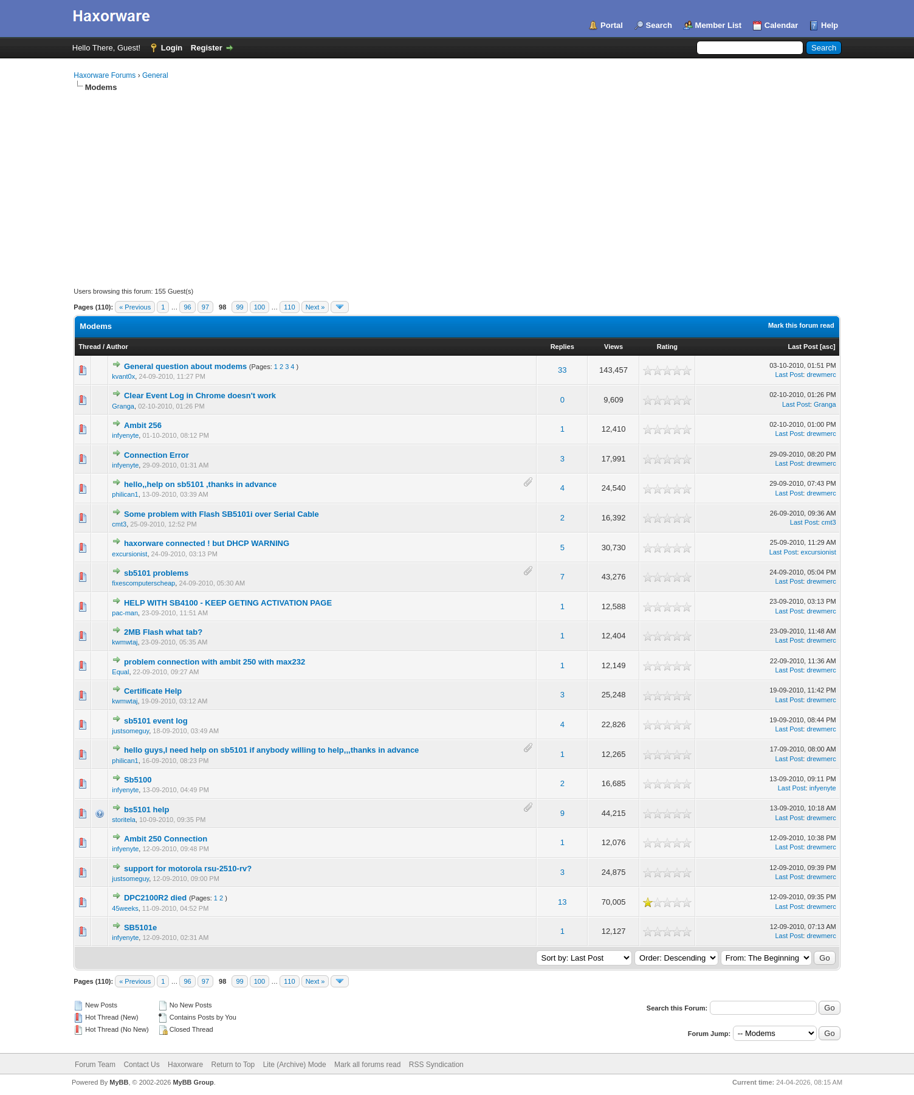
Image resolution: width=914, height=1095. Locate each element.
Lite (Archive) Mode (294, 1064)
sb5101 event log (156, 720)
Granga (123, 406)
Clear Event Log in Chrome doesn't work (200, 395)
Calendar (782, 25)
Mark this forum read (801, 325)
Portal (611, 25)
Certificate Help (153, 691)
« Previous (135, 307)
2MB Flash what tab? (163, 632)
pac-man (125, 613)
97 (205, 307)
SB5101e (140, 927)
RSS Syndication (436, 1064)
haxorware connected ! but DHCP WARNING (206, 543)
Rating (667, 346)
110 (289, 307)
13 (562, 902)
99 (239, 307)
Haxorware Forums (105, 75)
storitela (124, 819)
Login (171, 47)
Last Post (803, 346)
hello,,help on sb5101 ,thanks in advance (200, 484)
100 (259, 307)
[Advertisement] (457, 184)
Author (117, 346)
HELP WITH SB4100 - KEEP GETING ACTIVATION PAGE (228, 602)
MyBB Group (193, 1082)
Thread (89, 346)
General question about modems (185, 366)
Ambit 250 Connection (165, 838)
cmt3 (119, 524)
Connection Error (156, 455)
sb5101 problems (156, 573)
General (155, 75)
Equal (120, 671)
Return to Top (233, 1064)
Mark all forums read (367, 1064)
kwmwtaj (124, 642)
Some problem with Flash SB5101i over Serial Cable (221, 514)
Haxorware (185, 1064)
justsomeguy (130, 730)
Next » (315, 307)
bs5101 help (146, 809)
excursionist (129, 554)
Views (613, 346)
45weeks (125, 908)
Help (829, 25)
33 (562, 370)
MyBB (118, 1082)
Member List (718, 25)
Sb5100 (138, 779)
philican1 (125, 494)
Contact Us (141, 1064)
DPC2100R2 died (155, 897)
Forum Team (95, 1064)
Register (206, 47)
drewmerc (821, 374)
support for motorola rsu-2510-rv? (188, 868)
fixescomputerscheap (143, 583)
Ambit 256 (143, 425)
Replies (562, 346)
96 (187, 307)
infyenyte (125, 435)
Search (659, 25)
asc (827, 346)
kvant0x (123, 376)
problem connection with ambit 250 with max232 (214, 661)
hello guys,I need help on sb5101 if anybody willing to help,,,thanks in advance (271, 750)
